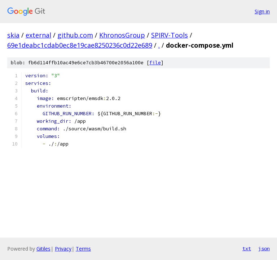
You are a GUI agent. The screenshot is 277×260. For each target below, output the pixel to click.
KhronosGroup (122, 35)
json (264, 248)
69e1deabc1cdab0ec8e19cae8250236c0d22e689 (79, 45)
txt (246, 248)
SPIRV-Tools (169, 35)
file (155, 63)
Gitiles (43, 248)
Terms (83, 248)
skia (13, 35)
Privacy (63, 248)
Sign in (262, 11)
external (38, 35)
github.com (75, 35)
